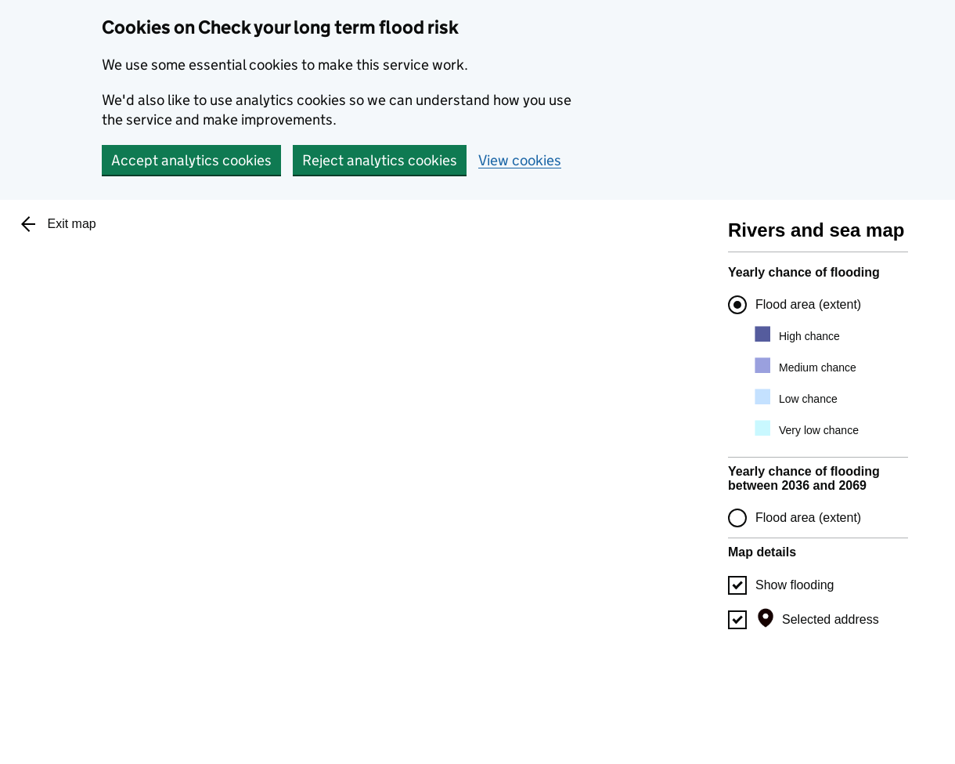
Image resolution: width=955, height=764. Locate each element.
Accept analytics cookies (191, 160)
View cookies (519, 160)
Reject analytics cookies (379, 160)
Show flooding (794, 585)
